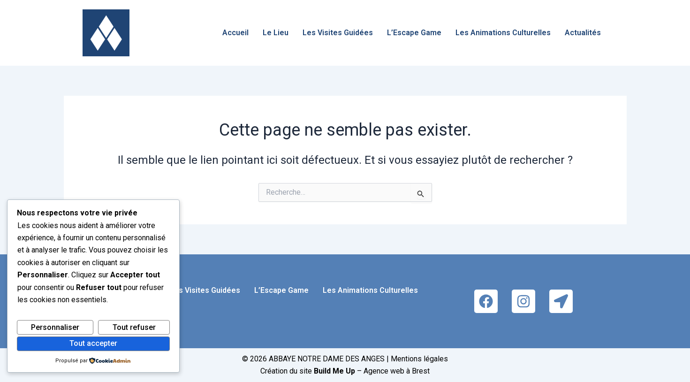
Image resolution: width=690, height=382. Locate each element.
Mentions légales (419, 358)
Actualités (583, 32)
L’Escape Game (414, 32)
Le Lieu (275, 32)
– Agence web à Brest (372, 371)
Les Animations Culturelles (503, 32)
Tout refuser (134, 327)
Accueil (235, 32)
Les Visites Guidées (338, 32)
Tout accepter (93, 343)
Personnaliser (55, 327)
